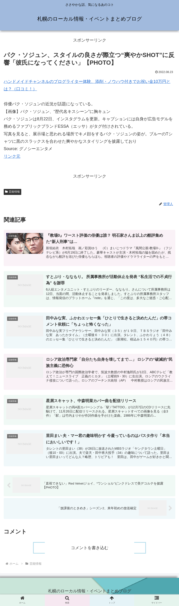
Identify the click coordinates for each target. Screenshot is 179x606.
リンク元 (12, 156)
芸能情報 (12, 191)
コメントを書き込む (89, 549)
